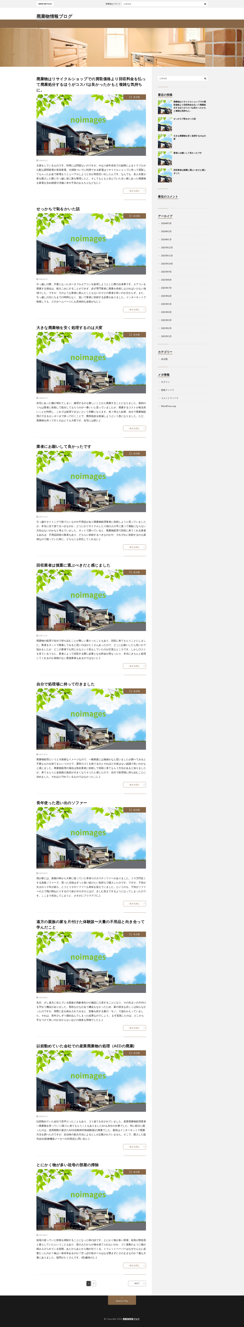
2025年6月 (166, 296)
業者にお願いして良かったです (63, 446)
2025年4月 (166, 312)
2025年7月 (166, 287)
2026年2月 (166, 231)
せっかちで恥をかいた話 (58, 209)
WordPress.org (168, 406)
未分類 (136, 97)
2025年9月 (166, 271)
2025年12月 (167, 247)
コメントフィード (169, 398)
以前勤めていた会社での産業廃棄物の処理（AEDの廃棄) (85, 1046)
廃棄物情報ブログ (54, 16)
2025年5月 (166, 304)
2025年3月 (166, 320)
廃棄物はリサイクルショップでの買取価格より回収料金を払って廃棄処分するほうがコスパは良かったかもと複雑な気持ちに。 (91, 84)
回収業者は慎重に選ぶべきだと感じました (73, 565)
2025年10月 (167, 263)
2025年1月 (166, 336)
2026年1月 (166, 239)
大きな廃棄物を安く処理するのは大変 (69, 327)
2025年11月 (167, 255)
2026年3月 (166, 223)
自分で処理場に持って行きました (65, 684)
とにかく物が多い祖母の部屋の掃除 (67, 1165)
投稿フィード (167, 390)
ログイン (165, 382)
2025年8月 (166, 279)
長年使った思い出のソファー (61, 802)
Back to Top (122, 1301)
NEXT (137, 1283)
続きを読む (134, 190)
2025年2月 (166, 328)
